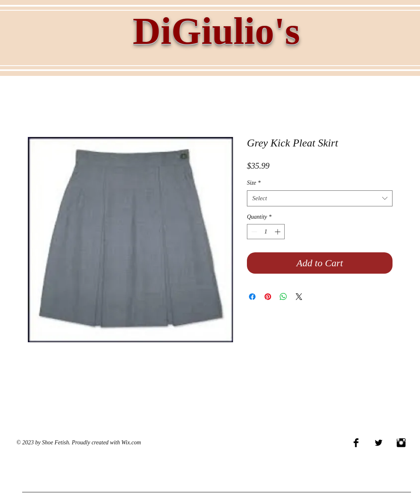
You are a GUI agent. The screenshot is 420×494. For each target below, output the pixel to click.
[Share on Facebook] (252, 297)
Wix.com (131, 442)
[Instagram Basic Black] (401, 442)
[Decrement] (253, 231)
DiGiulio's (216, 30)
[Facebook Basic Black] (356, 442)
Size (254, 183)
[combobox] (320, 198)
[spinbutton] (265, 231)
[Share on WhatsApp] (283, 297)
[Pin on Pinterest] (268, 297)
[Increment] (278, 231)
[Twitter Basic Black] (378, 442)
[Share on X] (299, 297)
